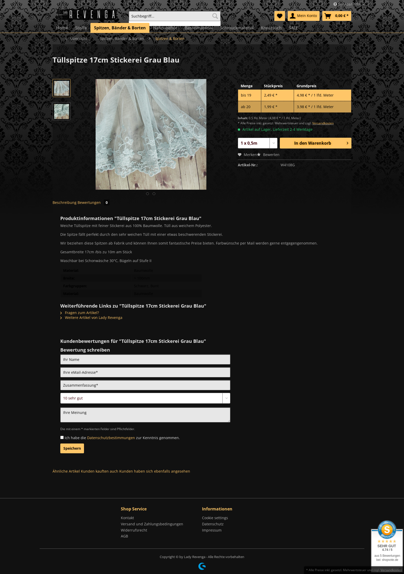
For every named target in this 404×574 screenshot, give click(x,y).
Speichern (72, 448)
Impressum (212, 530)
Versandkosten (323, 123)
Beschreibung (65, 202)
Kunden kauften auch (99, 471)
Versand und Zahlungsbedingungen (152, 523)
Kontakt (127, 517)
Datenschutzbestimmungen (111, 437)
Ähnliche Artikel (66, 471)
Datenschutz (213, 523)
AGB (124, 536)
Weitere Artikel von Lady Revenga (91, 317)
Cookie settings (215, 517)
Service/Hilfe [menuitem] (347, 4)
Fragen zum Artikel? (79, 312)
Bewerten (268, 154)
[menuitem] (175, 18)
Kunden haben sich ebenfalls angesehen (154, 471)
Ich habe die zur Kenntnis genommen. (122, 437)
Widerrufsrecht (134, 530)
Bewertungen (94, 202)
